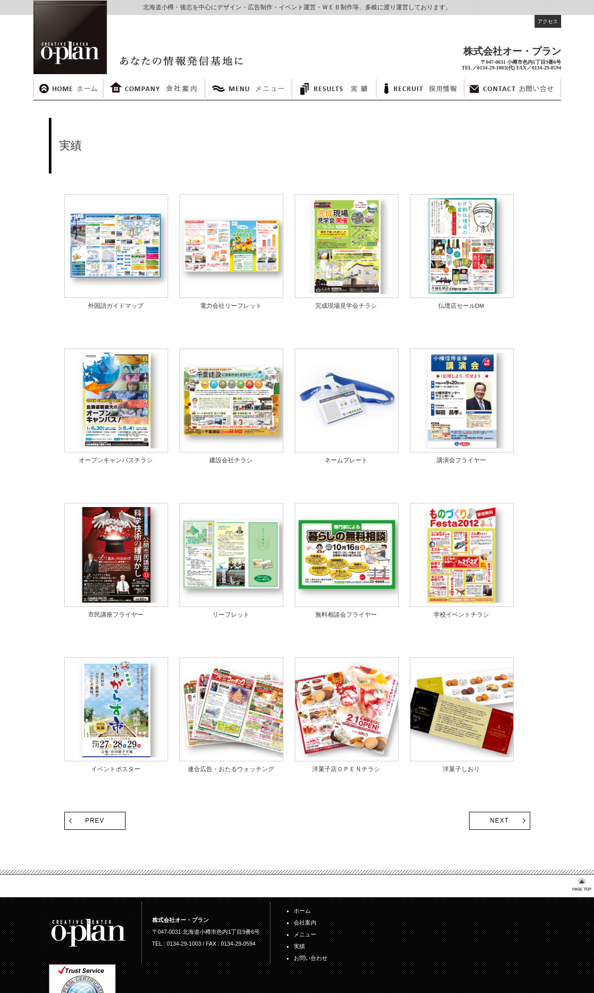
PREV (94, 820)
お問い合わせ (311, 958)
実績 (299, 946)
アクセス (547, 21)
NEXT (499, 820)
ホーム (302, 911)
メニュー (305, 934)
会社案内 (305, 922)
